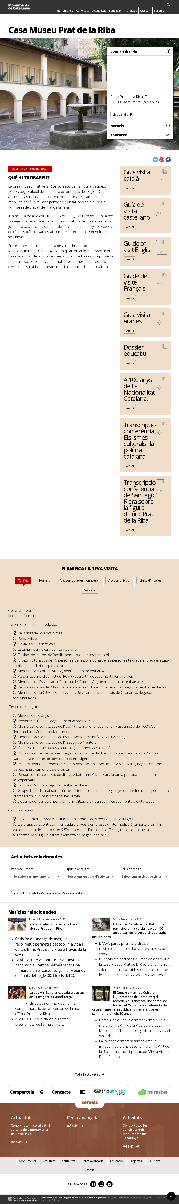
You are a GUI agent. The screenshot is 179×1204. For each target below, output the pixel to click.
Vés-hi (130, 188)
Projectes (130, 13)
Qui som (145, 13)
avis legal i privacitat (71, 1197)
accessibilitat (49, 1197)
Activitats (82, 13)
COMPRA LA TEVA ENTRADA (30, 169)
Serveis (159, 13)
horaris (117, 125)
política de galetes (95, 1197)
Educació (115, 13)
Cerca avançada (93, 1161)
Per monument (22, 869)
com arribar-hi (123, 51)
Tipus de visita (130, 869)
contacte (118, 134)
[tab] (23, 580)
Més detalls (122, 114)
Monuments (64, 13)
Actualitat (99, 13)
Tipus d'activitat (77, 869)
